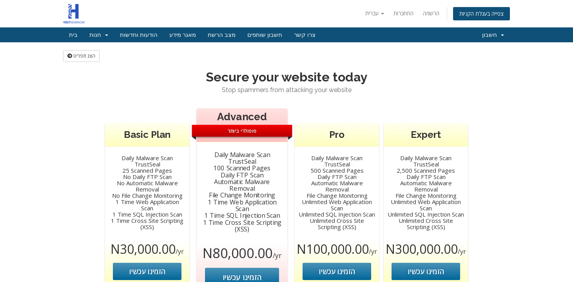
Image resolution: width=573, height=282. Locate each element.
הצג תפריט (81, 55)
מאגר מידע (182, 34)
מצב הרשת (222, 34)
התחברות (403, 13)
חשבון (493, 34)
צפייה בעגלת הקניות (481, 13)
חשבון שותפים (264, 34)
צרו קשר (305, 34)
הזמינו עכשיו (147, 271)
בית (73, 34)
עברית (374, 13)
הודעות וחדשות (139, 34)
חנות (98, 34)
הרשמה (431, 13)
